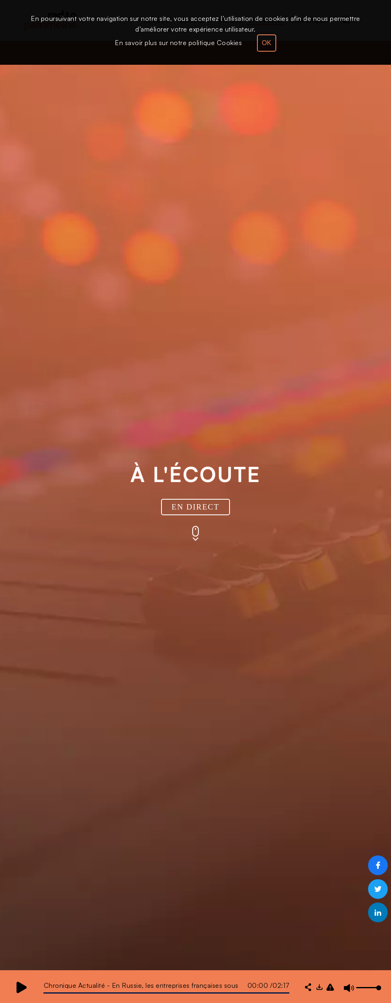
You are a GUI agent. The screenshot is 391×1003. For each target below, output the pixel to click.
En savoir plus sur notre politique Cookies (178, 43)
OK (266, 42)
